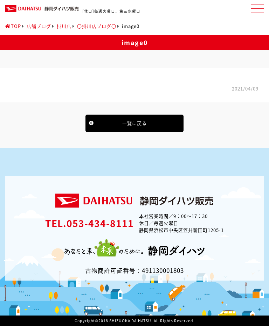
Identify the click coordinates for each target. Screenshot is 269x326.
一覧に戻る (134, 123)
